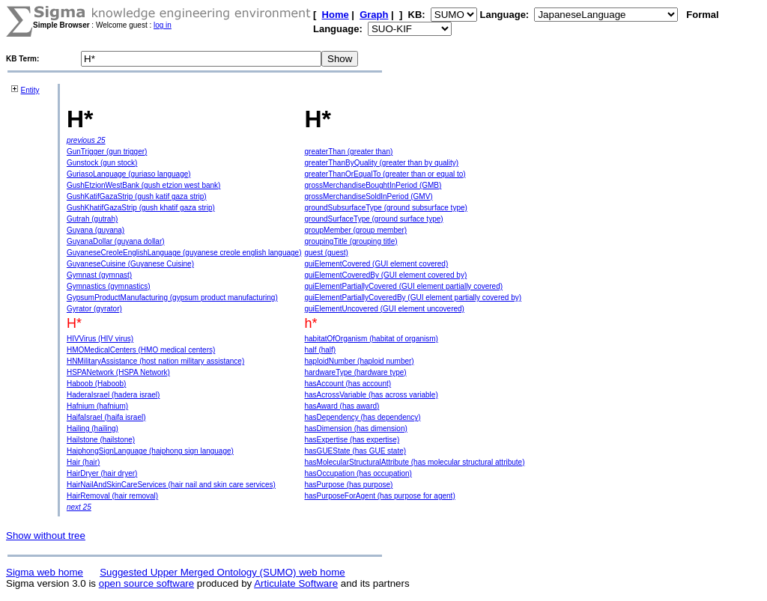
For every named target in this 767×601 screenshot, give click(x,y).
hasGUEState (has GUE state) (355, 451)
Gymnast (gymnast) (99, 275)
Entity (30, 90)
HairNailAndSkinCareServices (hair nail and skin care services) (171, 485)
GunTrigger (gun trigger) (107, 151)
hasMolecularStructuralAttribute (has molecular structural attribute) (414, 462)
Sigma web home (44, 572)
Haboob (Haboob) (97, 383)
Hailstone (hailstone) (101, 440)
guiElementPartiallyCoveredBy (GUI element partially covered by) (412, 297)
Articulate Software (296, 583)
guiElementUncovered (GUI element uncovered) (384, 309)
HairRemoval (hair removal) (112, 496)
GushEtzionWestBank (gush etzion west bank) (143, 185)
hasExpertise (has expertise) (351, 440)
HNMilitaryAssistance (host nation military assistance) (155, 361)
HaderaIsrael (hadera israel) (113, 395)
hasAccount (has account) (347, 383)
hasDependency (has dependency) (362, 417)
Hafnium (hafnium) (97, 406)
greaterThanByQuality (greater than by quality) (381, 163)
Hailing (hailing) (92, 428)
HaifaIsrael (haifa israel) (106, 417)
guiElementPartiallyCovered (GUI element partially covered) (403, 286)
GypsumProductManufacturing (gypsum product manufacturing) (172, 297)
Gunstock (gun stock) (102, 163)
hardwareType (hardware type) (355, 372)
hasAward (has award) (341, 406)
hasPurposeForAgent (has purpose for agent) (379, 496)
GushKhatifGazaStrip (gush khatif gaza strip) (141, 208)
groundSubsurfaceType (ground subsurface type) (385, 208)
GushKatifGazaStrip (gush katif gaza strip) (137, 196)
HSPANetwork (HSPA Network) (118, 372)
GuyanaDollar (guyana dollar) (116, 241)
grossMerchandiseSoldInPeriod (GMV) (368, 196)
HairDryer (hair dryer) (102, 473)
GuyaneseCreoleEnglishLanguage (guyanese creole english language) (184, 252)
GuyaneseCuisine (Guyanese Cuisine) (130, 264)
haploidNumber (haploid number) (358, 361)
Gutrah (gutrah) (92, 219)
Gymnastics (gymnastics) (109, 286)
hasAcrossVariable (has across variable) (370, 395)
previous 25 (86, 140)
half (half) (320, 350)
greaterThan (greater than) (348, 151)
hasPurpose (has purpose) (348, 485)
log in (163, 25)
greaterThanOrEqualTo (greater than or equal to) (384, 174)
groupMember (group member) (355, 230)
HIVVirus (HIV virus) (100, 339)
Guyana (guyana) (95, 230)
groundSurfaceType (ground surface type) (373, 219)
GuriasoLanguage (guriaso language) (129, 174)
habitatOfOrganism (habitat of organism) (370, 339)
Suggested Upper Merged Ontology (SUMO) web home (222, 572)
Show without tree (45, 535)
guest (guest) (326, 252)
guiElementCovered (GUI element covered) (376, 264)
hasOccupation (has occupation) (357, 473)
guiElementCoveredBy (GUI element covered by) (385, 275)
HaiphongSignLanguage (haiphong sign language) (150, 451)
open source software (146, 583)
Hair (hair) (83, 462)
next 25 (79, 507)
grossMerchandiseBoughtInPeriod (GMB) (372, 185)
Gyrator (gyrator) (94, 309)
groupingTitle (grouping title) (350, 241)
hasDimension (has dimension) (355, 428)
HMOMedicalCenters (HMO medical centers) (141, 350)
